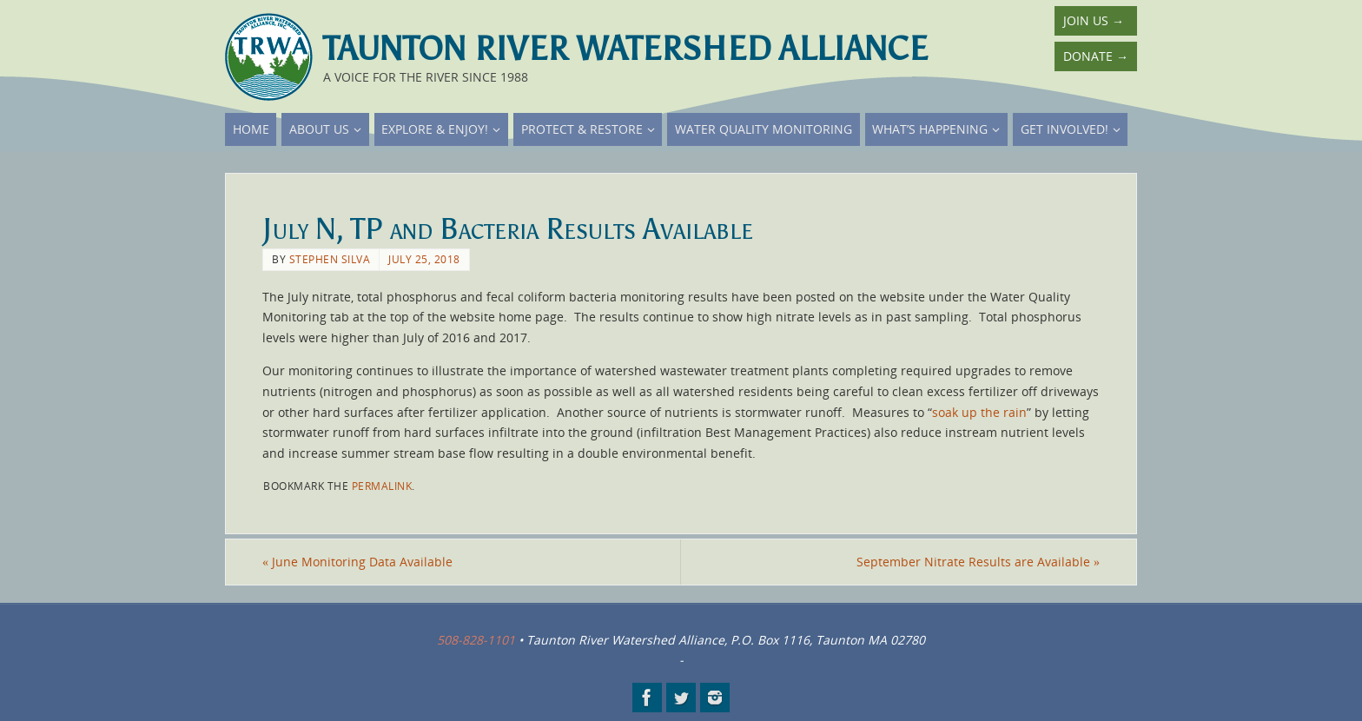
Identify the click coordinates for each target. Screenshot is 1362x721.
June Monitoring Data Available (357, 561)
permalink (382, 486)
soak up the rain (979, 412)
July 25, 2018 (424, 259)
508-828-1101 (476, 640)
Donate (1095, 56)
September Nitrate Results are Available (978, 561)
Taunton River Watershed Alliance (625, 49)
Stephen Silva (330, 259)
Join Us (1093, 20)
